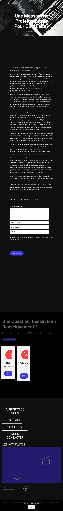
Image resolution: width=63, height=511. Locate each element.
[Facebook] (14, 200)
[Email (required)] (29, 227)
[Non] (61, 505)
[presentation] (21, 246)
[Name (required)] (29, 223)
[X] (24, 200)
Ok (31, 507)
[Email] (34, 200)
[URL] (29, 232)
